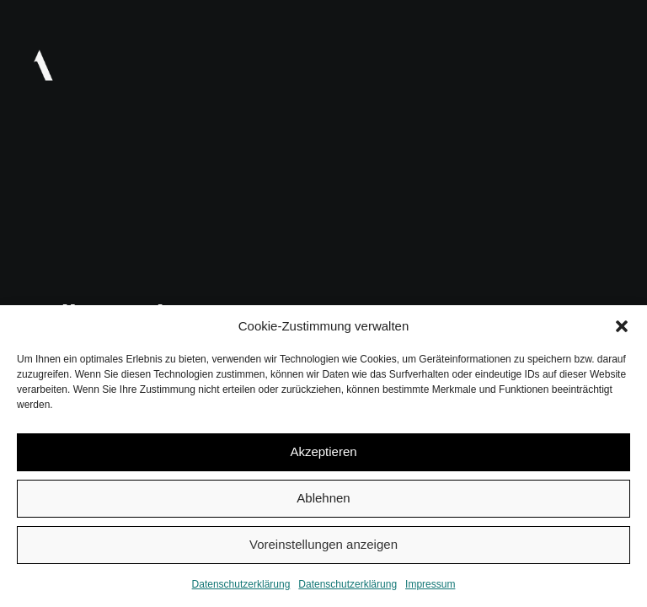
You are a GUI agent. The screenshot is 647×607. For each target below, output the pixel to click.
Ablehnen (323, 498)
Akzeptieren (323, 451)
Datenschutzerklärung (241, 584)
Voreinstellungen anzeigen (323, 544)
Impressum (430, 584)
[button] (621, 326)
